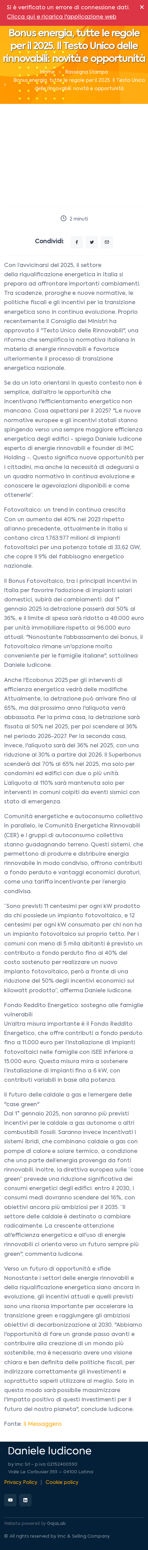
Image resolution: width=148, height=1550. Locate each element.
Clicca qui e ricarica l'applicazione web (61, 17)
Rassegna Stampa (86, 72)
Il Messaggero (43, 1424)
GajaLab (56, 1524)
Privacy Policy (20, 1482)
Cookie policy (62, 1482)
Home (47, 72)
